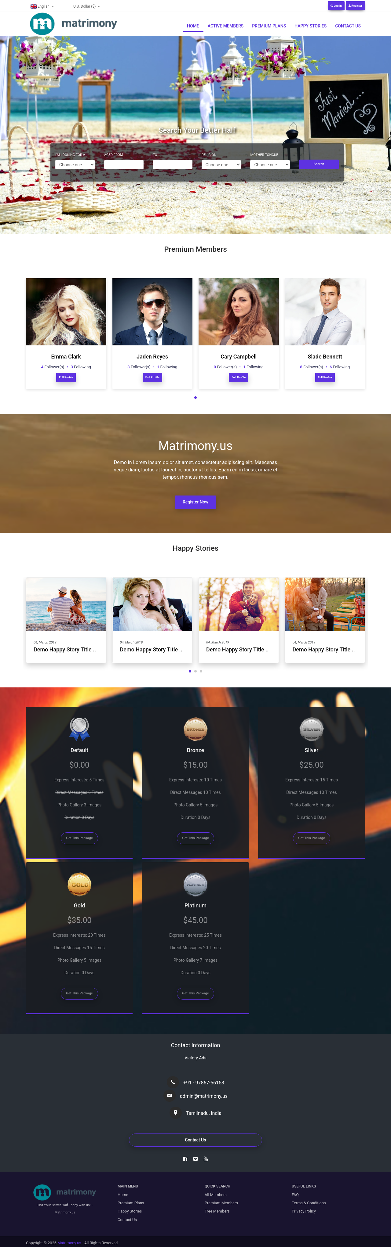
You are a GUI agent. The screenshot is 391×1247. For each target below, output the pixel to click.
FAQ (295, 1194)
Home (193, 25)
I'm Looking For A (70, 155)
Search (319, 164)
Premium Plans (269, 25)
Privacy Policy (304, 1211)
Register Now (195, 501)
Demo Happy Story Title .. (65, 649)
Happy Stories (310, 25)
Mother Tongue (264, 155)
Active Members (225, 25)
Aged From (113, 155)
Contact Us (348, 25)
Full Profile (66, 377)
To (155, 155)
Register (355, 5)
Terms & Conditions (309, 1203)
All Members (216, 1194)
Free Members (217, 1211)
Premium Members (221, 1203)
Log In (336, 5)
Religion (209, 155)
